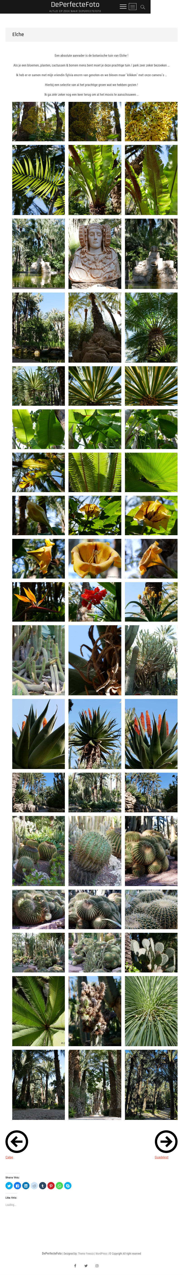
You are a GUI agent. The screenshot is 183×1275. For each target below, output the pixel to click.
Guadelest (161, 1157)
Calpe (9, 1157)
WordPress (101, 1253)
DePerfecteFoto (91, 5)
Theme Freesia (86, 1253)
